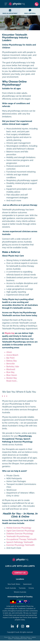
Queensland (27, 584)
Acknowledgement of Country (20, 638)
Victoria (31, 588)
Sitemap (30, 638)
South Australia (10, 588)
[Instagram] (22, 626)
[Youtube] (27, 626)
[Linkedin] (12, 626)
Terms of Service (15, 637)
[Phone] (37, 4)
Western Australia (20, 592)
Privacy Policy (7, 637)
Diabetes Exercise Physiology (19, 534)
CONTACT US (20, 573)
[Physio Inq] (17, 4)
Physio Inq (9, 333)
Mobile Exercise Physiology (18, 528)
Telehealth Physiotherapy (17, 536)
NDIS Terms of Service (25, 637)
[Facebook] (17, 626)
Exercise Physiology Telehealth (20, 545)
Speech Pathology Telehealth (19, 542)
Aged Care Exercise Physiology (20, 531)
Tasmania (22, 588)
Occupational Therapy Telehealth (21, 539)
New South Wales (14, 584)
